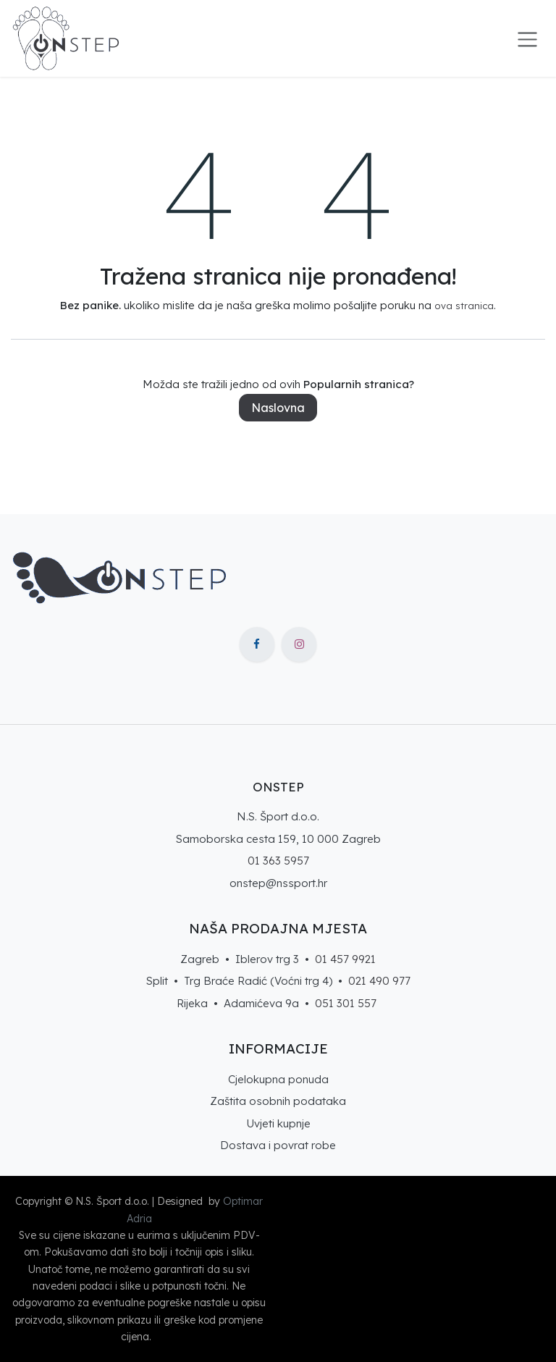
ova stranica (464, 305)
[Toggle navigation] (527, 38)
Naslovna (278, 407)
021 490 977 (379, 981)
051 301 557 (345, 1003)
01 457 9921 (345, 959)
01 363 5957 (278, 860)
